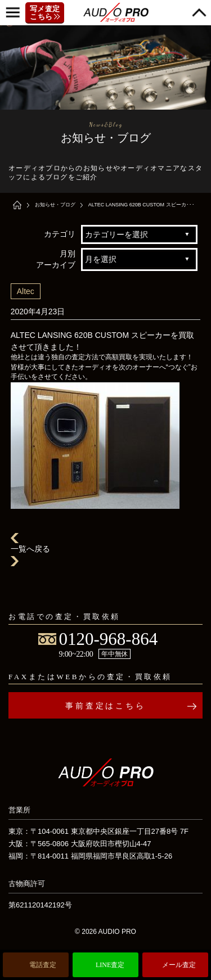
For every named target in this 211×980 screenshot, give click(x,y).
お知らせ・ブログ (55, 204)
